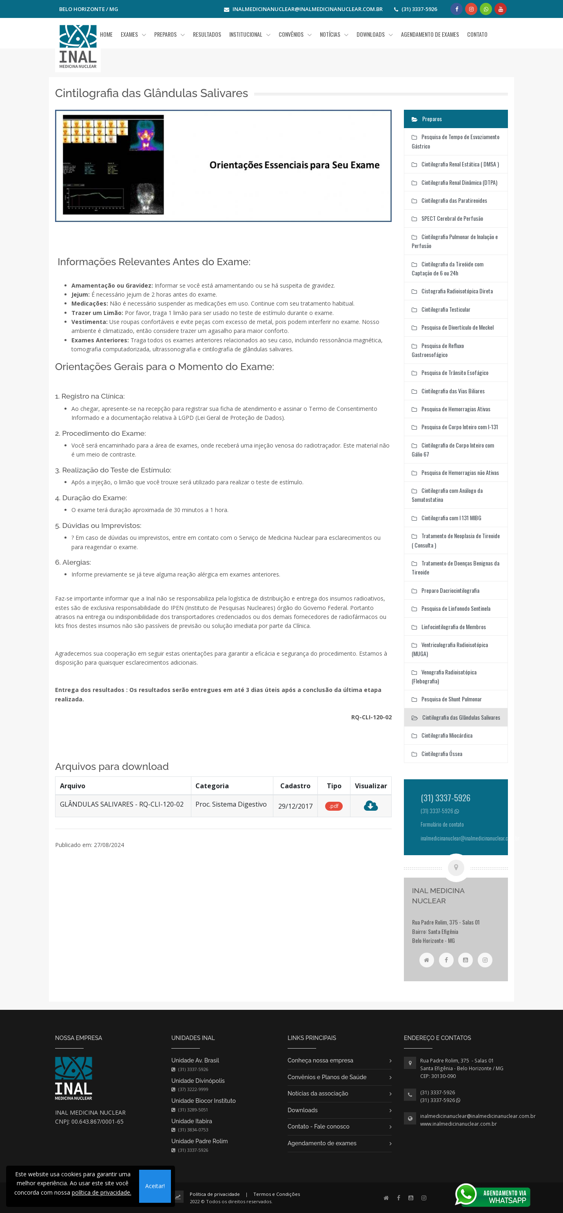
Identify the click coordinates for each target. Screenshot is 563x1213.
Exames (130, 34)
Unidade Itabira (191, 1121)
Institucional (246, 34)
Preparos (166, 34)
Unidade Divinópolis (198, 1081)
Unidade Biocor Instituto (203, 1101)
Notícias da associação (318, 1093)
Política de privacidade (215, 1194)
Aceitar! (155, 1186)
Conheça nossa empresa (320, 1060)
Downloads (303, 1110)
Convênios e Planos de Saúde (327, 1077)
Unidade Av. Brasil (195, 1060)
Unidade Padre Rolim (199, 1141)
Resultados (207, 34)
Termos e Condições (276, 1194)
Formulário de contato (442, 824)
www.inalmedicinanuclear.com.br (458, 1123)
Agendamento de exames (322, 1143)
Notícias (330, 34)
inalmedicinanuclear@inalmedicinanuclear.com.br (478, 1116)
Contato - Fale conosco (319, 1126)
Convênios (292, 34)
